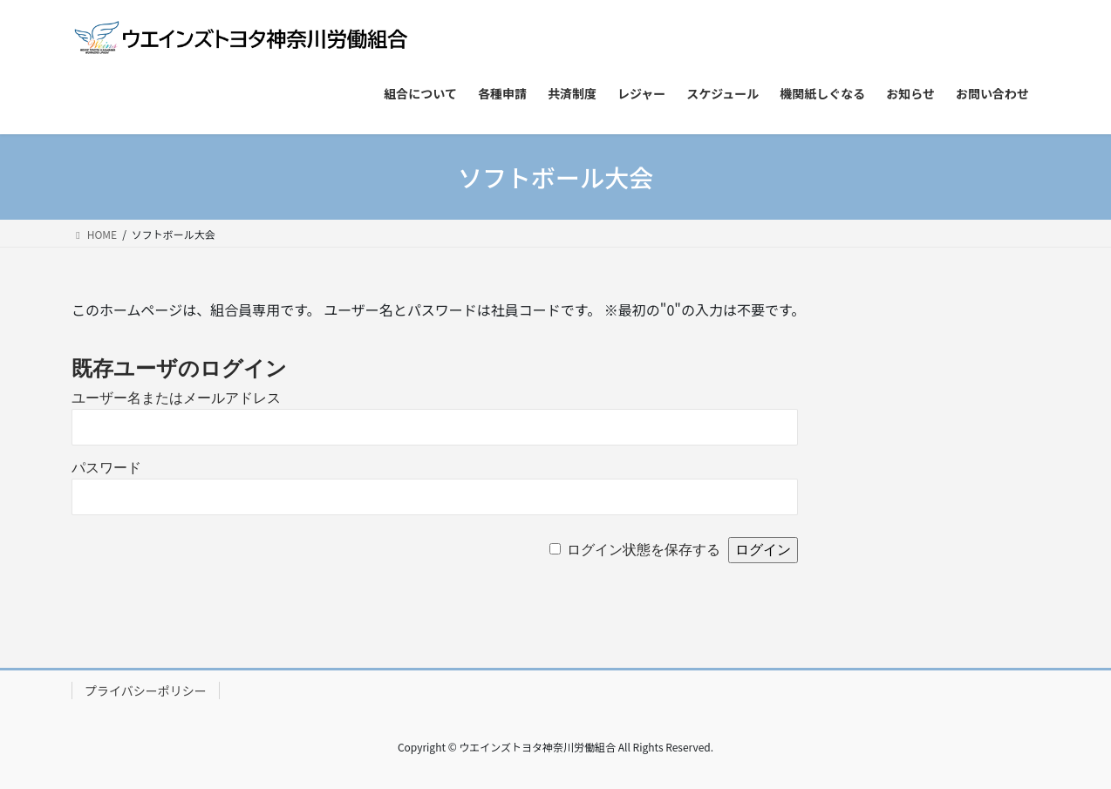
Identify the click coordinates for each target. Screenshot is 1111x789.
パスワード (106, 467)
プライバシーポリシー (146, 690)
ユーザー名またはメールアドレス (176, 398)
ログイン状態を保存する (643, 549)
